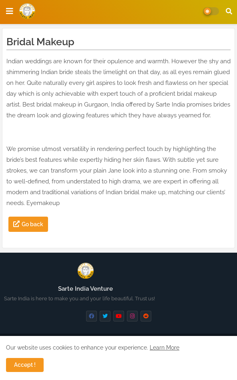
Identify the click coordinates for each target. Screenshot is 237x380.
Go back (32, 224)
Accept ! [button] (25, 365)
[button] (229, 11)
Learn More (164, 347)
